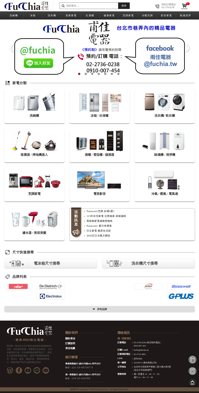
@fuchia (138, 358)
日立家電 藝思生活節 (99, 237)
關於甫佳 (70, 338)
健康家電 (109, 15)
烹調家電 (128, 15)
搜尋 (123, 5)
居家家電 (71, 15)
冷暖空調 (147, 15)
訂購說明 (70, 343)
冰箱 (33, 15)
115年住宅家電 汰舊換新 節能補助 (106, 222)
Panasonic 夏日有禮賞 (99, 232)
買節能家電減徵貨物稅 (100, 227)
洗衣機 (52, 15)
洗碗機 (14, 15)
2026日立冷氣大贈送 (98, 212)
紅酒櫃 (90, 15)
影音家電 (166, 15)
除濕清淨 (185, 15)
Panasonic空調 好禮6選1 (101, 217)
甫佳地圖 (70, 348)
